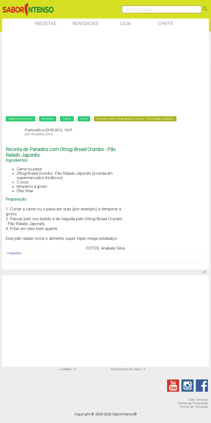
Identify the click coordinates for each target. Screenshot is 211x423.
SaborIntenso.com (20, 119)
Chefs (165, 23)
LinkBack (66, 369)
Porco (83, 119)
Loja (125, 23)
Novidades (86, 23)
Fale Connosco (198, 399)
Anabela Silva (42, 134)
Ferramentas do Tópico (126, 369)
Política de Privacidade (193, 403)
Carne (67, 119)
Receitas (45, 23)
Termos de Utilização (193, 407)
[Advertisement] (101, 70)
